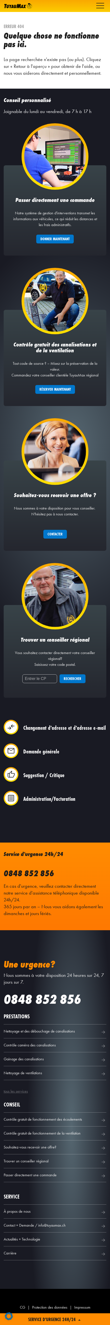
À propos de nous (55, 1212)
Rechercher (72, 678)
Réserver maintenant (55, 389)
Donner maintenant (55, 239)
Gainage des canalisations (55, 1060)
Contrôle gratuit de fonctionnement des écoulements (55, 1120)
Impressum (82, 1307)
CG (22, 1307)
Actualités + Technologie (55, 1240)
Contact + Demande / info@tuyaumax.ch (55, 1226)
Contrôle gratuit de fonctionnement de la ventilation (55, 1134)
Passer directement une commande (55, 1176)
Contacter (55, 534)
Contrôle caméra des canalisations (55, 1046)
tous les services (16, 1091)
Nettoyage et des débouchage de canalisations (55, 1032)
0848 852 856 (29, 873)
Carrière (55, 1254)
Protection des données (49, 1307)
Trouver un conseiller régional (55, 1162)
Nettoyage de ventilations (55, 1074)
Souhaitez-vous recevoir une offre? (55, 1148)
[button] (9, 1316)
